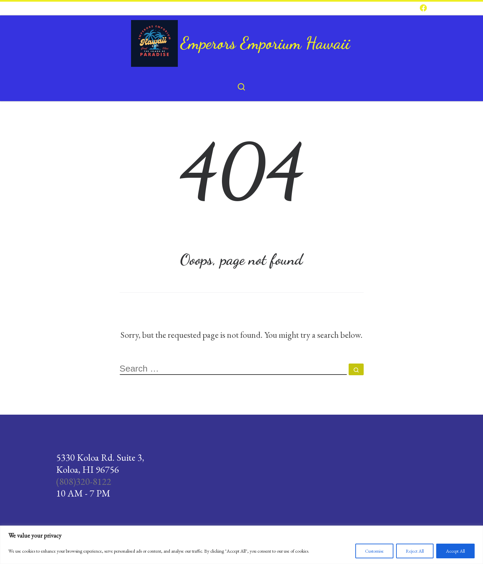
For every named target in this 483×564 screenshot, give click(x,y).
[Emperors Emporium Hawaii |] (154, 41)
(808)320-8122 (83, 481)
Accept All (455, 551)
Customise (374, 551)
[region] (241, 545)
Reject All (415, 551)
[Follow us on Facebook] (423, 8)
